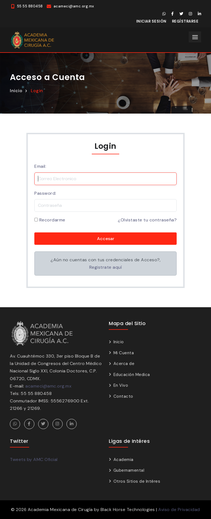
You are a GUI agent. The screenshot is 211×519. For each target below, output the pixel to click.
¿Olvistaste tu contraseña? (147, 220)
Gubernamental (129, 470)
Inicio (16, 91)
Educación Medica (131, 374)
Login (37, 91)
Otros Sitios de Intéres (136, 481)
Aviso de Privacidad (179, 509)
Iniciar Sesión (151, 21)
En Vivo (120, 385)
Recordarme (52, 220)
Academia (123, 459)
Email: (40, 166)
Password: (45, 193)
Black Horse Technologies (128, 509)
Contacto (123, 396)
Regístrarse (185, 21)
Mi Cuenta (123, 353)
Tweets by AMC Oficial (34, 459)
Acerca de (124, 363)
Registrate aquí (105, 267)
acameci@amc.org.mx (48, 386)
